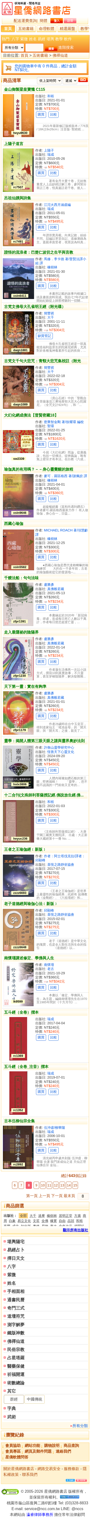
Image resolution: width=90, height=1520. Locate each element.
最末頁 (69, 1196)
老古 (50, 969)
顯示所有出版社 (75, 1230)
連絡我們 (63, 1451)
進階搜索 (66, 47)
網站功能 (32, 1445)
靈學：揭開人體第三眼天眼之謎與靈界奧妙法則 (44, 741)
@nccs (77, 1509)
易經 (41, 39)
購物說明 (52, 1445)
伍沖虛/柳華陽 (54, 1128)
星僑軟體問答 (16, 1457)
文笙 (36, 1221)
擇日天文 (15, 1258)
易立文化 (24, 1221)
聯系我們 (29, 1474)
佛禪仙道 (60, 56)
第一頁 (32, 1196)
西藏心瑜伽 (13, 524)
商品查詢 (71, 1445)
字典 (11, 1408)
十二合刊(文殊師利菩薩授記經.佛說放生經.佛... (44, 795)
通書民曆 (15, 1299)
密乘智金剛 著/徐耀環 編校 (64, 422)
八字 (15, 39)
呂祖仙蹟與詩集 (17, 198)
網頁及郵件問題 (38, 1451)
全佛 (45, 1221)
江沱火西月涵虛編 (57, 205)
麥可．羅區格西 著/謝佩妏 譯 (65, 476)
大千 (50, 317)
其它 (11, 1391)
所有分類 (80, 1426)
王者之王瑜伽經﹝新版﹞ (25, 849)
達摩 (41, 1216)
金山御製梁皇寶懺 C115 (24, 89)
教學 (59, 39)
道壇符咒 (15, 1316)
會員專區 (13, 1451)
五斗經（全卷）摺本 (21, 1012)
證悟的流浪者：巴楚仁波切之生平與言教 (38, 252)
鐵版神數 (15, 1333)
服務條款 (71, 1469)
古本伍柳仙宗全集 (19, 1121)
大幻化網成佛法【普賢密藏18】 (31, 415)
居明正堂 (65, 1216)
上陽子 (49, 150)
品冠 (70, 1221)
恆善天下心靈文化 (60, 752)
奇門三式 (15, 1308)
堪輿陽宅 (15, 1241)
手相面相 (15, 1291)
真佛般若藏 (55, 589)
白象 (12, 1221)
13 (62, 1185)
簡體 (43, 21)
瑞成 (50, 154)
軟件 (68, 39)
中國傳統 (34, 1399)
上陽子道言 (13, 144)
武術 (11, 1417)
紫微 (24, 39)
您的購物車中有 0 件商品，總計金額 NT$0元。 (46, 68)
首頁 (8, 29)
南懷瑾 (49, 965)
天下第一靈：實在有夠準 (25, 686)
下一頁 (57, 1196)
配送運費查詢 (25, 21)
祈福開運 (15, 1374)
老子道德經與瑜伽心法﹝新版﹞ (31, 904)
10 (43, 1185)
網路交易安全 (48, 1469)
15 (75, 1185)
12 (56, 1185)
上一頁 (44, 1196)
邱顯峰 (49, 910)
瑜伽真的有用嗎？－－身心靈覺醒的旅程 (38, 469)
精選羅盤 (67, 29)
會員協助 (13, 1445)
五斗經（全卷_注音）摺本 (26, 1067)
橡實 (53, 1221)
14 (69, 1185)
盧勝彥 (49, 584)
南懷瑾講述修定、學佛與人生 (29, 958)
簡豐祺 (49, 313)
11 (49, 1185)
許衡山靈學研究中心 (59, 747)
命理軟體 (46, 29)
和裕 (50, 96)
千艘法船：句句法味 (21, 578)
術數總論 (15, 1383)
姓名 (33, 39)
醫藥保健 (15, 1366)
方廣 (77, 1216)
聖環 (50, 426)
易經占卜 (15, 1250)
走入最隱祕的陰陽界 (21, 632)
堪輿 (50, 39)
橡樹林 (52, 267)
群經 (14, 1399)
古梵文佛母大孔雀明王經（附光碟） (35, 307)
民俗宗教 (15, 1349)
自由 (62, 1221)
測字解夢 (15, 1324)
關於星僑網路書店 (18, 1469)
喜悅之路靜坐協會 (60, 864)
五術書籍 (26, 29)
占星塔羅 (15, 1357)
